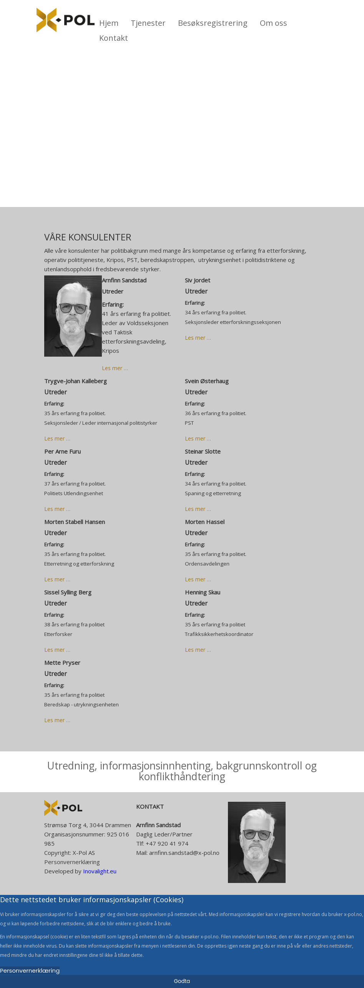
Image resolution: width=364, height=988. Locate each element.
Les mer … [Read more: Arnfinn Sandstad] (115, 368)
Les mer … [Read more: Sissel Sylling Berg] (57, 649)
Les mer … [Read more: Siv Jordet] (198, 337)
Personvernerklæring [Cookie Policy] (30, 970)
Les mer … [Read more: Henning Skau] (198, 649)
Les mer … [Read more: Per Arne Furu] (57, 508)
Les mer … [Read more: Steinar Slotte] (198, 508)
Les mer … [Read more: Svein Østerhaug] (198, 438)
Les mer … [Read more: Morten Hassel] (198, 579)
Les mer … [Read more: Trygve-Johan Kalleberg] (57, 438)
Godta (182, 981)
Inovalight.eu (98, 871)
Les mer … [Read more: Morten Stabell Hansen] (57, 579)
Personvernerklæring (72, 862)
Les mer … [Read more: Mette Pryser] (57, 720)
